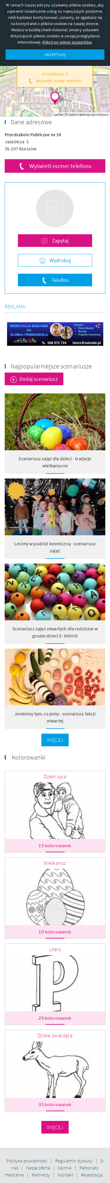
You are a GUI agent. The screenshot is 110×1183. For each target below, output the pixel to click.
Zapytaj (59, 240)
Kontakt (66, 1175)
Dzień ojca (55, 776)
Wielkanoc (55, 863)
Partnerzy (41, 1175)
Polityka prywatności (27, 1161)
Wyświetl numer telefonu (60, 166)
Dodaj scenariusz (38, 378)
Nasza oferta (38, 1168)
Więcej (55, 740)
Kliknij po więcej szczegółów (67, 42)
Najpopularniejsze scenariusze (51, 366)
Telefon (59, 280)
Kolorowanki (28, 757)
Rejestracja (92, 1175)
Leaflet (58, 114)
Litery (55, 949)
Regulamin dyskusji (74, 1161)
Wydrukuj (59, 260)
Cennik (65, 1168)
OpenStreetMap (79, 114)
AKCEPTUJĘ (55, 54)
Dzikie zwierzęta (55, 1035)
